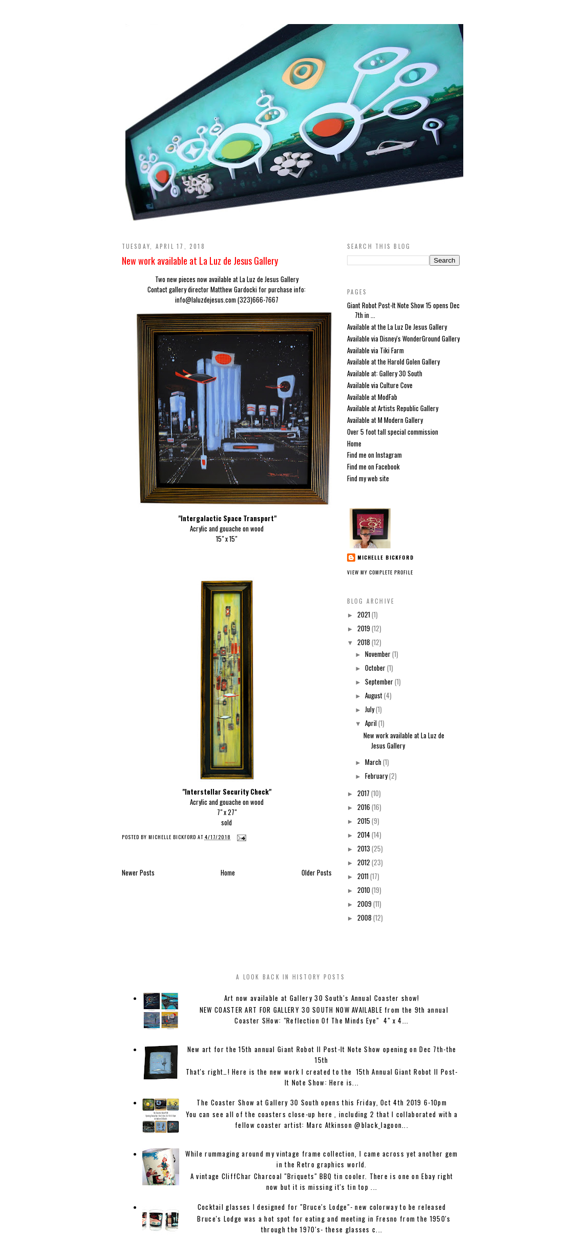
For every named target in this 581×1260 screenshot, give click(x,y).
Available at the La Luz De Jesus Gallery (397, 327)
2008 (365, 917)
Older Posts (317, 872)
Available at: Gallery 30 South (384, 373)
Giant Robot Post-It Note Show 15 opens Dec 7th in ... (403, 310)
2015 (364, 821)
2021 (364, 614)
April (371, 723)
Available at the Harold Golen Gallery (393, 361)
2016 (364, 807)
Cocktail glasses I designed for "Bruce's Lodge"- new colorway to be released (322, 1207)
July (370, 709)
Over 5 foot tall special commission (392, 431)
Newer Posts (138, 872)
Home (228, 872)
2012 (364, 862)
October (376, 668)
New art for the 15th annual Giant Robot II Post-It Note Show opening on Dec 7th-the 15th (322, 1054)
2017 (364, 793)
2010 (364, 890)
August (374, 695)
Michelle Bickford (385, 557)
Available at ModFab (372, 397)
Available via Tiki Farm (375, 350)
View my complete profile (380, 572)
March (374, 762)
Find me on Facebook (373, 466)
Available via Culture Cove (380, 385)
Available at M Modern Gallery (385, 420)
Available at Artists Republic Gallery (392, 408)
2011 (363, 876)
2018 (364, 642)
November (378, 654)
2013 (364, 848)
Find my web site (368, 478)
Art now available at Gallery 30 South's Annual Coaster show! (322, 998)
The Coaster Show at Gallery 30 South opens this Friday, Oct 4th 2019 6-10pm (322, 1102)
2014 (364, 834)
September (380, 681)
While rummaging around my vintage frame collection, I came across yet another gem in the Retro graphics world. (321, 1158)
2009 (365, 904)
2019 (364, 628)
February (377, 776)
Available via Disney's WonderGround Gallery (403, 338)
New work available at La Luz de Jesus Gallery (200, 260)
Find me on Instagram (374, 455)
